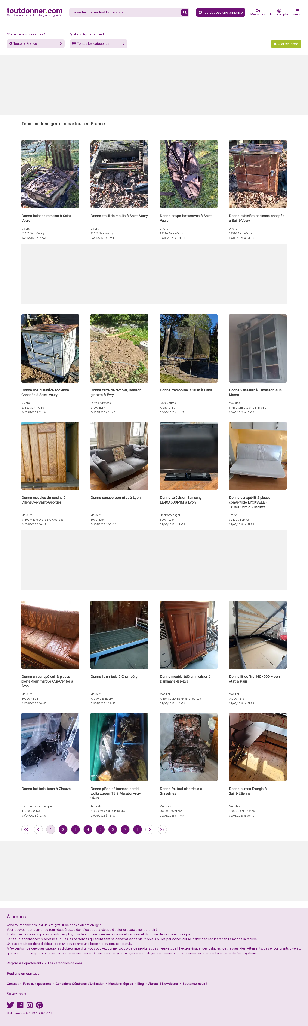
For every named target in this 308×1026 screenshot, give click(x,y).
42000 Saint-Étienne (242, 811)
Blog (140, 984)
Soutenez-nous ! (195, 984)
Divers (25, 228)
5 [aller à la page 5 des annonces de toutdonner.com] (100, 829)
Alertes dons (288, 44)
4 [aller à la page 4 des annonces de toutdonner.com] (88, 829)
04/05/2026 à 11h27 (172, 412)
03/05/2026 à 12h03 (103, 815)
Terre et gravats (100, 402)
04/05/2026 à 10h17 (33, 524)
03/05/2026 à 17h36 (241, 524)
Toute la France (25, 43)
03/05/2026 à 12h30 (34, 815)
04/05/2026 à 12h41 (102, 238)
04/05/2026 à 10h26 (241, 412)
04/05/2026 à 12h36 (241, 238)
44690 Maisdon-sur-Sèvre (107, 811)
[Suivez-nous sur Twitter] (10, 1006)
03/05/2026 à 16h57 (33, 703)
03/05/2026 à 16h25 (103, 703)
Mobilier (165, 694)
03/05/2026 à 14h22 (172, 703)
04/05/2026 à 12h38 (172, 238)
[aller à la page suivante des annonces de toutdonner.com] (150, 829)
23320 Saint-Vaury (32, 233)
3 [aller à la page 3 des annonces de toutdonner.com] (75, 829)
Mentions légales (120, 984)
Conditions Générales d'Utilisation (80, 984)
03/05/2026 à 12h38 (241, 703)
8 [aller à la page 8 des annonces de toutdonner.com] (137, 829)
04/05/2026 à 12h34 (34, 412)
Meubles (234, 402)
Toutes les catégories (93, 43)
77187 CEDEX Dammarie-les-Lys (180, 698)
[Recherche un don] (125, 12)
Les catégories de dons (65, 963)
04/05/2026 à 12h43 (34, 238)
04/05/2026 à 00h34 (103, 524)
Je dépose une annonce (221, 12)
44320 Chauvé (30, 811)
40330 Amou (29, 698)
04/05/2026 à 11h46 (103, 412)
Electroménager (170, 515)
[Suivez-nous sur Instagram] (30, 1006)
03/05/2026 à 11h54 (172, 815)
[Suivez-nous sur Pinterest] (39, 1006)
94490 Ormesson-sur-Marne (247, 407)
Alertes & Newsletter (163, 984)
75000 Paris (236, 698)
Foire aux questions (37, 984)
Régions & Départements (25, 963)
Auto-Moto (97, 806)
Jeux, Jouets (168, 402)
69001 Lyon (97, 519)
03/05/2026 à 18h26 (172, 524)
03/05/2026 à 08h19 (241, 815)
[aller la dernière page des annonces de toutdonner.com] (162, 829)
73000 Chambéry (101, 698)
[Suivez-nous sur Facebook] (20, 1006)
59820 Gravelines (171, 811)
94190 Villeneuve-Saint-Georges (42, 519)
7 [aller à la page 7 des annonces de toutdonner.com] (125, 829)
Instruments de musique (36, 806)
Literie (233, 515)
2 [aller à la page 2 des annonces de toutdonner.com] (63, 829)
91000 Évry (97, 407)
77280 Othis (167, 407)
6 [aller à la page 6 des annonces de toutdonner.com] (113, 829)
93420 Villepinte (239, 519)
